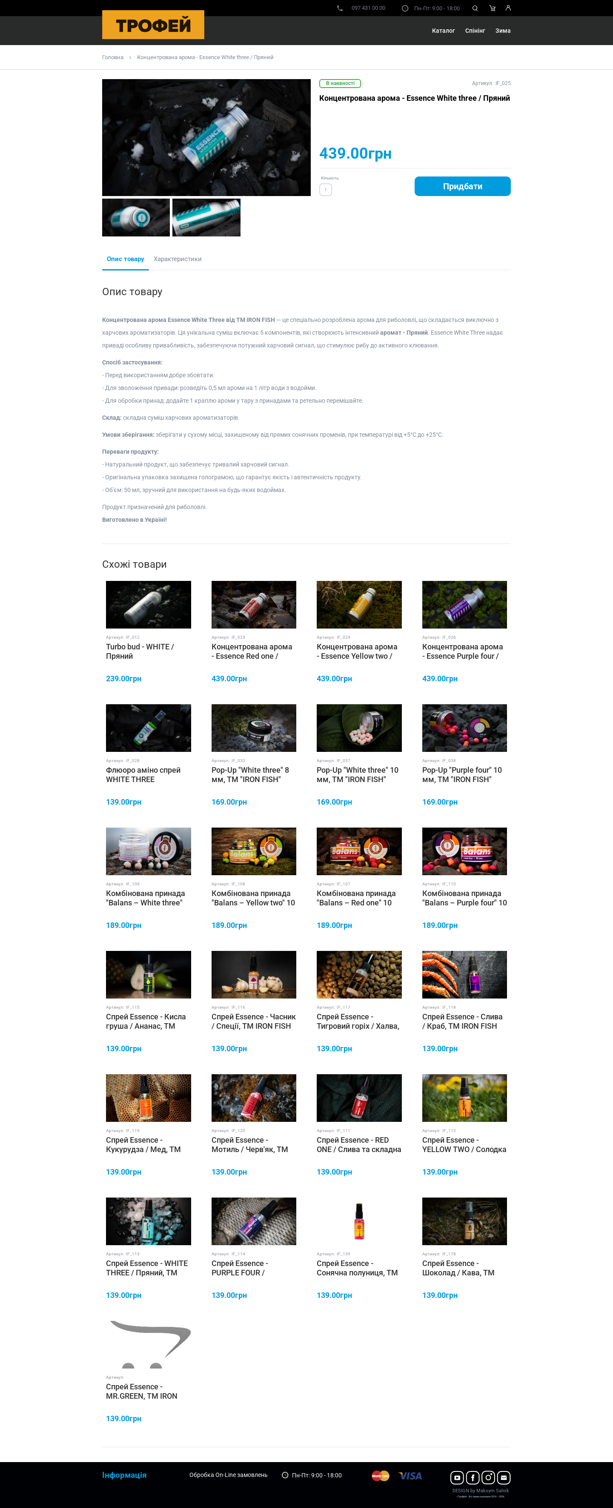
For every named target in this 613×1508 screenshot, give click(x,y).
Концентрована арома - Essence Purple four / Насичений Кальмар (462, 655)
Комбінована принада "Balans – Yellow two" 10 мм (253, 902)
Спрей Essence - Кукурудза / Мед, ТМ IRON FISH (143, 1149)
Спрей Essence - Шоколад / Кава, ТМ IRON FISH (458, 1272)
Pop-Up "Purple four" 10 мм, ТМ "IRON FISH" (462, 774)
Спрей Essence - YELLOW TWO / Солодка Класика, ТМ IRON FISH (464, 1149)
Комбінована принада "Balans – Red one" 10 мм (356, 902)
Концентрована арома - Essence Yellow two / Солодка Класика (357, 655)
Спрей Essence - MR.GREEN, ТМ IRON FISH (142, 1395)
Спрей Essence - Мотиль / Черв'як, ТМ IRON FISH (250, 1149)
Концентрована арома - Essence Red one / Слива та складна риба (253, 655)
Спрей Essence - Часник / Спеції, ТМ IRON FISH (254, 1021)
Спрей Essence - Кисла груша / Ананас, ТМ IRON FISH (146, 1025)
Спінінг (475, 30)
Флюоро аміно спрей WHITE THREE (143, 774)
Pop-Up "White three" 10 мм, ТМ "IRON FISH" (357, 774)
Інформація (124, 1475)
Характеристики (178, 259)
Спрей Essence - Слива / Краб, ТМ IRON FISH (462, 1021)
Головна (112, 57)
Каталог (443, 30)
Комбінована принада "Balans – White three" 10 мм (145, 902)
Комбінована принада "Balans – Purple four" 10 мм (464, 902)
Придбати (462, 186)
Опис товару (125, 259)
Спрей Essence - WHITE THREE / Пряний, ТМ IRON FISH (147, 1272)
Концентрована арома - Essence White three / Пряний (205, 57)
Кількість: (330, 178)
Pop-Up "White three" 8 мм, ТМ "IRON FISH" (250, 774)
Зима (503, 30)
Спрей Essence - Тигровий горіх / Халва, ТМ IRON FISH (358, 1025)
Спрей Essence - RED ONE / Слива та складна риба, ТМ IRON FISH (359, 1149)
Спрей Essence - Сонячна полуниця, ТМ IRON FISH (357, 1272)
